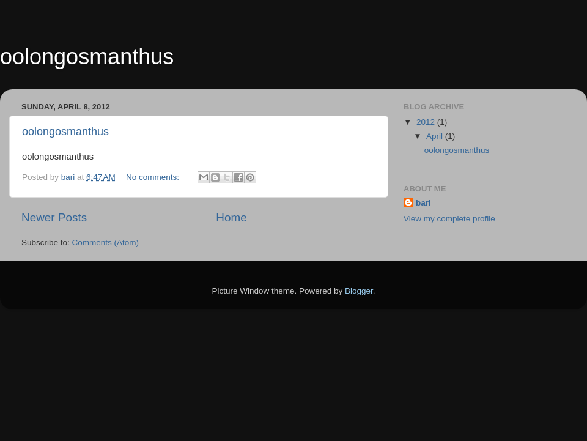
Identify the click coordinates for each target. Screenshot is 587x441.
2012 (426, 122)
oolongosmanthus (87, 56)
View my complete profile (449, 218)
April (435, 136)
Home (231, 217)
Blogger (359, 290)
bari (423, 202)
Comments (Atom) (105, 242)
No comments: (154, 177)
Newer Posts (54, 217)
